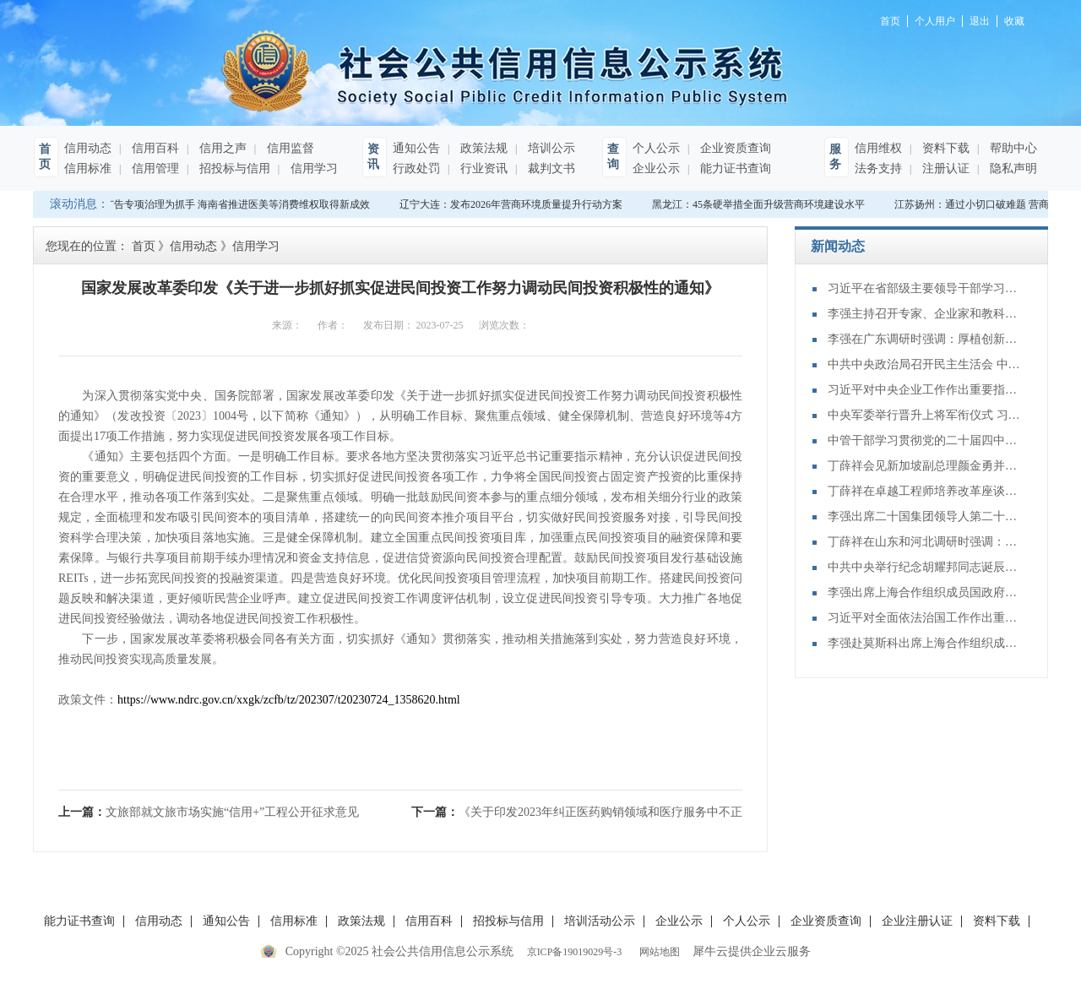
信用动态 (87, 148)
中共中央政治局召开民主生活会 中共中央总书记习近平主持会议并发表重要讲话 (925, 364)
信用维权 (878, 148)
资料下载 (944, 148)
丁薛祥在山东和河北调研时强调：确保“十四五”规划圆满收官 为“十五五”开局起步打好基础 (925, 541)
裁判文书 (549, 168)
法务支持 (878, 168)
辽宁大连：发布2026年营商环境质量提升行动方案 (513, 204)
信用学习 (312, 168)
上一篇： (208, 812)
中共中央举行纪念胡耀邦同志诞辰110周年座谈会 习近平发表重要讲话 (925, 567)
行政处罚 (416, 168)
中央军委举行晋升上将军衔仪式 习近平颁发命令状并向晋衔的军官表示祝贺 (925, 415)
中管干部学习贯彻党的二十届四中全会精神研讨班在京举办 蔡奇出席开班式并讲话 (925, 440)
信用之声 (221, 148)
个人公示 (656, 148)
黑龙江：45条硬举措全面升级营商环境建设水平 (761, 204)
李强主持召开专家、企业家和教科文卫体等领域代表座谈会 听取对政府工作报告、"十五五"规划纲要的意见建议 (925, 313)
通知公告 (416, 148)
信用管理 (153, 168)
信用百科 (153, 148)
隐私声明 (1011, 168)
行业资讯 (482, 168)
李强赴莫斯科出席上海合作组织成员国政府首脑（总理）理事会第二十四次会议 (925, 643)
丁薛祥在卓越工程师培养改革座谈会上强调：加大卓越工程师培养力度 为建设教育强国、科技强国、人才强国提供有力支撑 (925, 491)
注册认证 (944, 168)
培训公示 (549, 148)
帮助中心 (1011, 148)
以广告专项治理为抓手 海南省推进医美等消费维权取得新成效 (234, 204)
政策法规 (482, 148)
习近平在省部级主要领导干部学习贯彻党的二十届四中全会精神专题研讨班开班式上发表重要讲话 (925, 288)
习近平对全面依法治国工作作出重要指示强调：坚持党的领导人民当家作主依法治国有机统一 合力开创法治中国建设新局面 (925, 617)
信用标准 (87, 168)
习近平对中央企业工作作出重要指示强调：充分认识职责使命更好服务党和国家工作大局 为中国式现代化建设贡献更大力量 (925, 389)
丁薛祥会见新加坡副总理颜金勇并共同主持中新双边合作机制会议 (925, 465)
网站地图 (657, 952)
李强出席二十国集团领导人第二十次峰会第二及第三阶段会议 (925, 516)
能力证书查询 (734, 168)
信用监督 (288, 148)
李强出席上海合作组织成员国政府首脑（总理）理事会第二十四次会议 (925, 592)
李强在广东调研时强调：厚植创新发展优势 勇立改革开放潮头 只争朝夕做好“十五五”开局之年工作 (925, 339)
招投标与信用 (233, 168)
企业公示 (656, 168)
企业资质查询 (734, 148)
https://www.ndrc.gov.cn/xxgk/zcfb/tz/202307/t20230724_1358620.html (288, 699)
